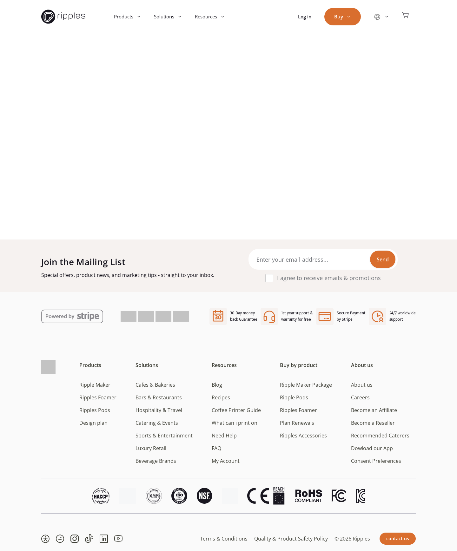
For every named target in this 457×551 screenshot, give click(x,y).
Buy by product (298, 365)
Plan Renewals (297, 422)
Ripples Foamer (97, 397)
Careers (360, 397)
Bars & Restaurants (159, 397)
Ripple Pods (294, 397)
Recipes (221, 397)
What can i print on (234, 422)
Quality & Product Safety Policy (291, 538)
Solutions (171, 16)
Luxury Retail (151, 448)
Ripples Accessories (303, 435)
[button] (45, 539)
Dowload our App (372, 448)
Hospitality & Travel (159, 410)
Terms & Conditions (224, 538)
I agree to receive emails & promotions (329, 278)
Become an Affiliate (374, 410)
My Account (226, 460)
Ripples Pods (94, 410)
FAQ (216, 448)
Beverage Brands (156, 460)
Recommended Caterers (380, 435)
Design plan (93, 422)
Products (131, 16)
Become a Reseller (373, 422)
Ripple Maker (94, 384)
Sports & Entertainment (164, 435)
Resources (213, 16)
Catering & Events (157, 422)
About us (362, 365)
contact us (397, 538)
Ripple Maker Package (306, 384)
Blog (217, 384)
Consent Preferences (376, 460)
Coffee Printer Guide (236, 410)
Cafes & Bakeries (155, 384)
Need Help (224, 435)
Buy (345, 16)
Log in (305, 16)
